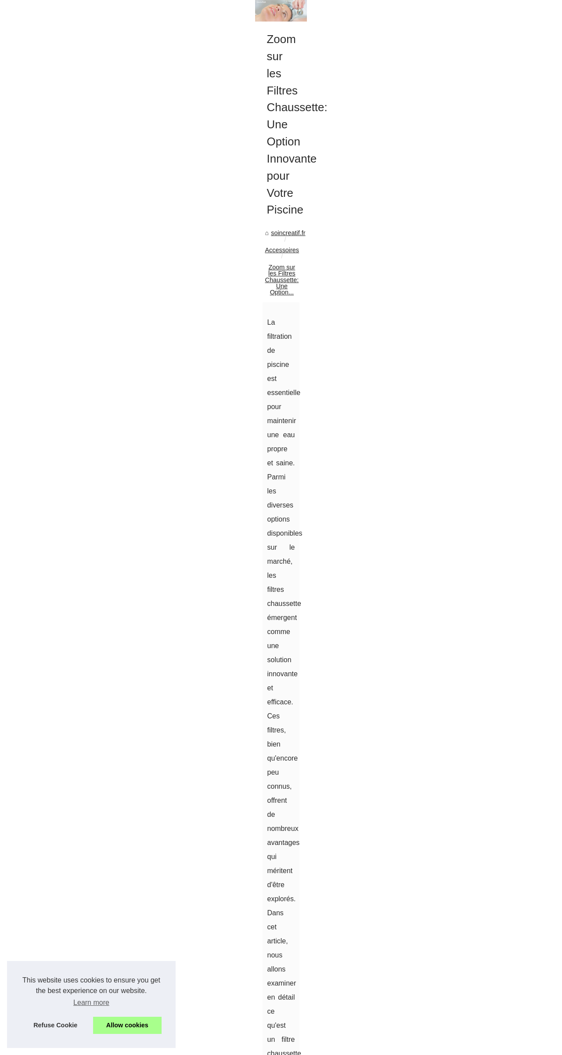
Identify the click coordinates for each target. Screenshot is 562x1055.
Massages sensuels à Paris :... (466, 656)
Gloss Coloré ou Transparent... (467, 438)
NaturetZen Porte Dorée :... (462, 597)
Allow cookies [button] (127, 1025)
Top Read (437, 250)
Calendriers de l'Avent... (457, 716)
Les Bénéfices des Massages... (467, 636)
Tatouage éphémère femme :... (467, 518)
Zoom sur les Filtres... (454, 359)
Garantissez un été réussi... (462, 537)
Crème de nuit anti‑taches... (462, 399)
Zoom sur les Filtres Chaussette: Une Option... (175, 310)
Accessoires (85, 310)
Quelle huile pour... (450, 458)
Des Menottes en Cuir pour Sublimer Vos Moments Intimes (334, 971)
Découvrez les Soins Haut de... (467, 696)
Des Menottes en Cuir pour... (464, 340)
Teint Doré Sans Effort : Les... (465, 419)
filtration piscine (205, 674)
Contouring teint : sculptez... (463, 299)
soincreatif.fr (43, 310)
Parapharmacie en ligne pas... (466, 557)
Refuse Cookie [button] (55, 1025)
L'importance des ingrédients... (467, 478)
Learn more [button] (91, 1002)
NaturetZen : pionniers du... (462, 617)
